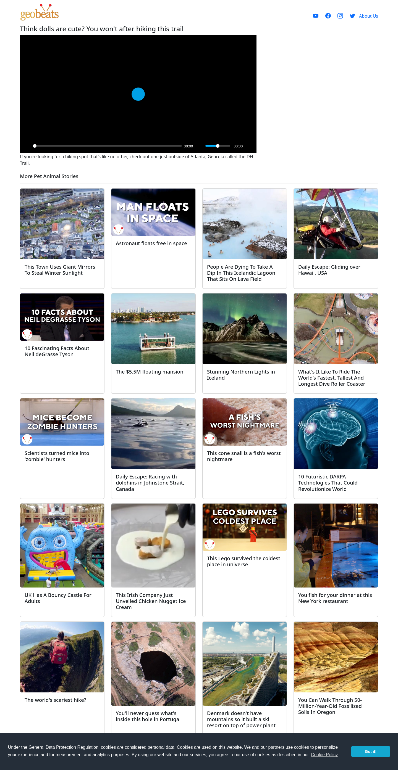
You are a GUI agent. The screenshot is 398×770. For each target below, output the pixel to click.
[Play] (27, 146)
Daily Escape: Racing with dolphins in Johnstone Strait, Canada (150, 482)
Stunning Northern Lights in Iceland (241, 374)
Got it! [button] (370, 751)
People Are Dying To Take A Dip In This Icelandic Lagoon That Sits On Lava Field (241, 272)
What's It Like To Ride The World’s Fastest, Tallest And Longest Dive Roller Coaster (331, 377)
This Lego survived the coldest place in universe (243, 561)
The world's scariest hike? (55, 699)
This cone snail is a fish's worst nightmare (244, 455)
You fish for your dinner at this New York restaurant (335, 597)
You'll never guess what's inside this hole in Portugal (148, 716)
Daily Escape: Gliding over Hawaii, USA (329, 269)
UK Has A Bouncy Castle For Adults (58, 597)
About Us (368, 16)
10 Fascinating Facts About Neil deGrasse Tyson (57, 351)
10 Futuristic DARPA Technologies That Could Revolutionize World (328, 482)
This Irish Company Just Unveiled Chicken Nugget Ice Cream (151, 600)
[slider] (107, 146)
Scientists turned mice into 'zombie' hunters (57, 455)
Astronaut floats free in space (151, 243)
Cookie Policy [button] (324, 754)
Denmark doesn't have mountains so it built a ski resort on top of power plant (241, 719)
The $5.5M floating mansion (150, 371)
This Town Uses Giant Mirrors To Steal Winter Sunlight (60, 269)
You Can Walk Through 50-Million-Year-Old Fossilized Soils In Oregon (330, 705)
